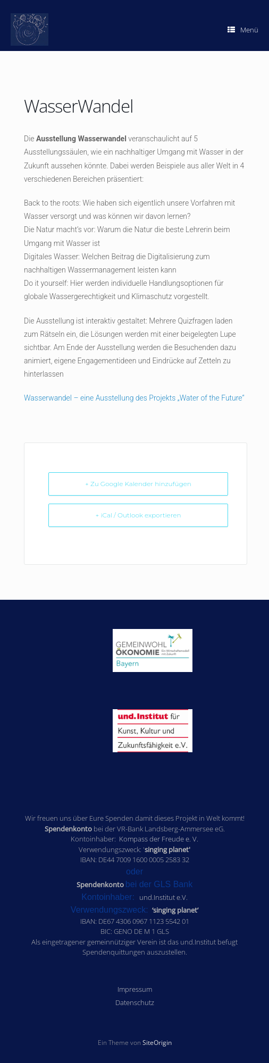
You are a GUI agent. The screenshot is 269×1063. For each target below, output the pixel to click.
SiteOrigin (157, 1043)
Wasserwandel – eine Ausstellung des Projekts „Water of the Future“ (134, 398)
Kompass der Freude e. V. (158, 839)
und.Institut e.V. (163, 897)
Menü (243, 30)
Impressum (134, 989)
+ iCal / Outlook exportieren (138, 515)
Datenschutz (134, 1002)
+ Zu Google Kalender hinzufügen (138, 484)
